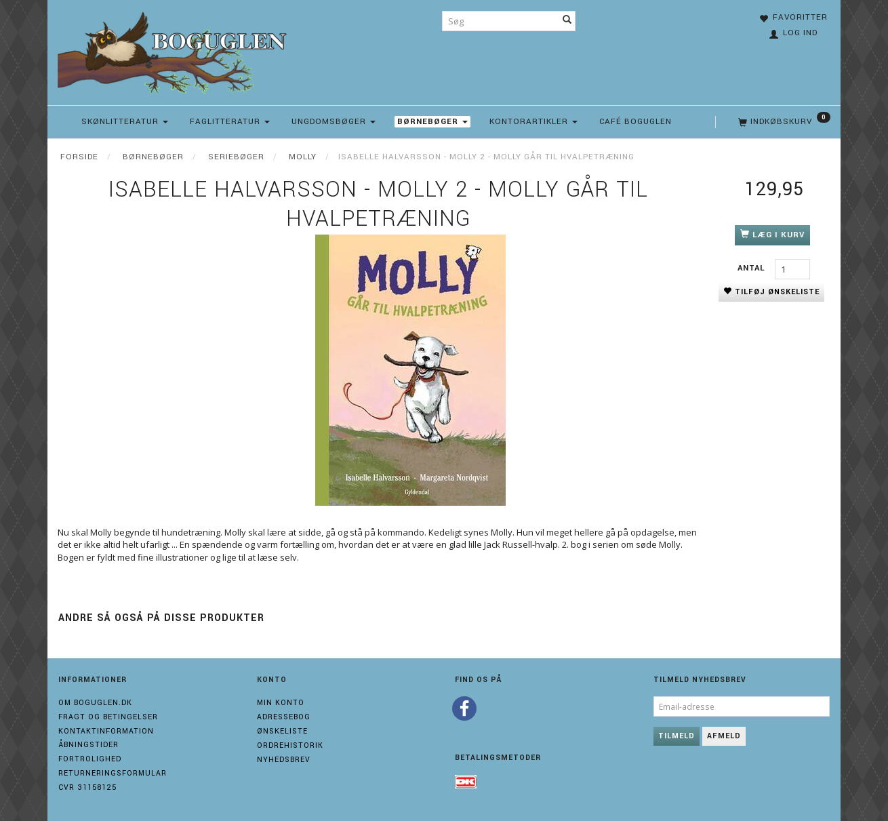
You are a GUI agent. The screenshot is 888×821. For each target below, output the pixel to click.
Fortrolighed (89, 759)
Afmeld (724, 736)
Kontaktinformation (106, 731)
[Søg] (567, 21)
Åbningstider (88, 745)
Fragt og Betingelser (108, 717)
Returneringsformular (112, 773)
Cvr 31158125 (87, 787)
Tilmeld (676, 736)
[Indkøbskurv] (782, 122)
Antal (753, 268)
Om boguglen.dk (95, 703)
